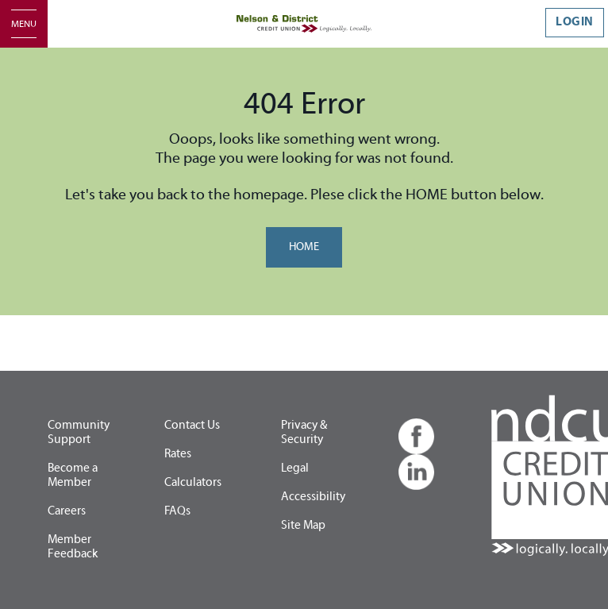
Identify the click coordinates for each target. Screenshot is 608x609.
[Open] (24, 24)
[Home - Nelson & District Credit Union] (304, 24)
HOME (304, 247)
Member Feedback (73, 547)
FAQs (177, 511)
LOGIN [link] (575, 22)
